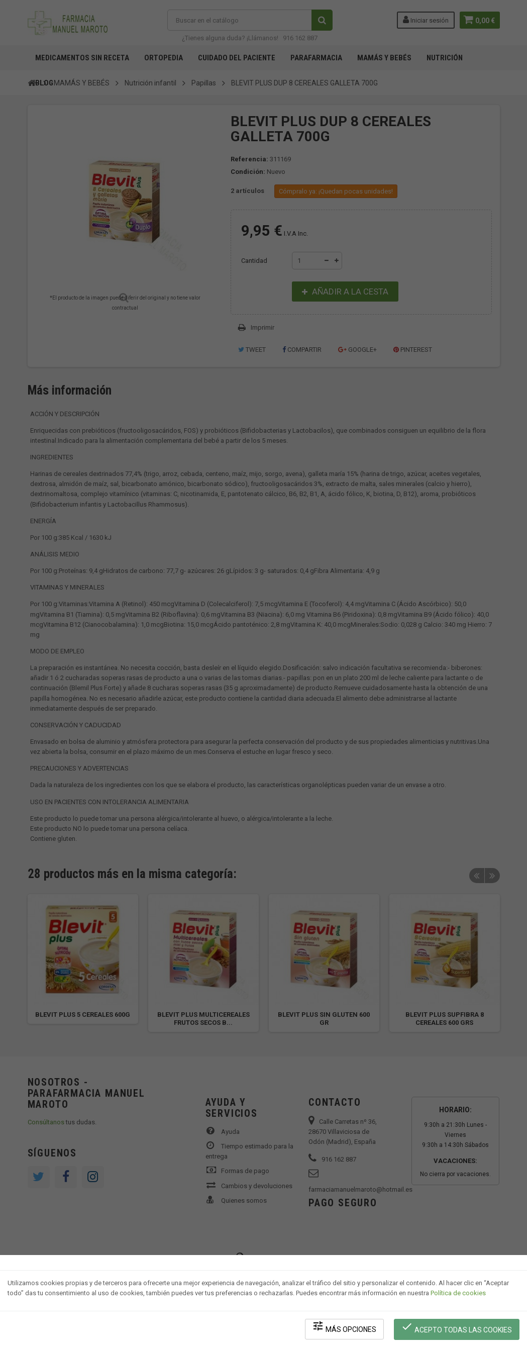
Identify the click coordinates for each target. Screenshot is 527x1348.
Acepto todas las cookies (457, 1328)
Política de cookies (458, 1295)
